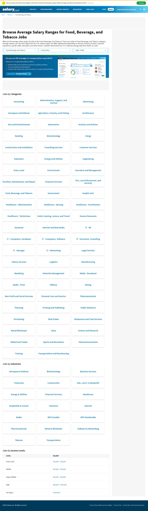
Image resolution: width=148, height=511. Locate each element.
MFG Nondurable (88, 417)
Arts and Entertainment (19, 124)
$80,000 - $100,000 (60, 485)
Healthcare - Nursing (53, 204)
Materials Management (53, 273)
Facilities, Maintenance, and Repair (19, 181)
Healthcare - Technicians (18, 216)
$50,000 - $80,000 (59, 477)
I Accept (141, 3)
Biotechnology (53, 136)
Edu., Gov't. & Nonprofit (88, 382)
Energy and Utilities (53, 158)
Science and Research (88, 330)
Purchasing (19, 319)
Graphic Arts (88, 193)
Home (3, 15)
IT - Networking (53, 250)
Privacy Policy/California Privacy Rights (100, 505)
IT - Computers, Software (53, 239)
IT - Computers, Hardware (19, 239)
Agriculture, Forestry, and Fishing (53, 113)
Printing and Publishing (53, 307)
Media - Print (19, 284)
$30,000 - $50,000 (59, 469)
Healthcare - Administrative (19, 204)
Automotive (53, 124)
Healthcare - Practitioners (88, 204)
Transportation (53, 440)
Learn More (91, 3)
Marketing (19, 273)
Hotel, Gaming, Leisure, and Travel (53, 216)
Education (19, 158)
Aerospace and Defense (19, 113)
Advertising (88, 101)
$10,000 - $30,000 (59, 461)
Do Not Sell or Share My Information (133, 505)
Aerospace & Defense (18, 371)
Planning (19, 307)
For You (33, 9)
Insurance (18, 227)
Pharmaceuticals (88, 296)
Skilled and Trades (18, 342)
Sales (53, 330)
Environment (53, 170)
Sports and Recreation (53, 342)
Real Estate (53, 319)
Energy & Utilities (19, 394)
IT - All (88, 227)
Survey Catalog (63, 9)
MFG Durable (53, 417)
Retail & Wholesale (53, 428)
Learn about (19, 74)
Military (53, 284)
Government (53, 193)
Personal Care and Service (53, 296)
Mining (88, 284)
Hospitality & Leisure (19, 405)
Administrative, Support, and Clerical (53, 101)
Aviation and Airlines (88, 124)
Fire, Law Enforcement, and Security (88, 181)
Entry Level (19, 170)
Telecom (19, 440)
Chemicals (19, 382)
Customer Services (88, 147)
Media (19, 417)
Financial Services (53, 181)
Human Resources (88, 216)
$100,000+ (56, 492)
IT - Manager (19, 250)
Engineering (88, 158)
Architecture (88, 113)
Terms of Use (117, 505)
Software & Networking (88, 428)
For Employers (47, 9)
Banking (19, 136)
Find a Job (90, 9)
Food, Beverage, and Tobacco (18, 193)
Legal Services (88, 250)
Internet (88, 405)
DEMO (111, 9)
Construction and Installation (19, 147)
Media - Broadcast (88, 273)
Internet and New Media (53, 227)
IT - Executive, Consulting (88, 239)
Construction (54, 382)
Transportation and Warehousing (53, 353)
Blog (104, 9)
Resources (78, 9)
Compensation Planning (126, 9)
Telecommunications (88, 342)
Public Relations (88, 307)
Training (19, 353)
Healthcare (88, 394)
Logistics (53, 261)
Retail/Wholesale (19, 330)
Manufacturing (88, 261)
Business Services (88, 371)
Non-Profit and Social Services (19, 296)
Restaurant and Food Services (88, 319)
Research (10, 15)
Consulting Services (53, 147)
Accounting (19, 101)
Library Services (19, 261)
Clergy (88, 136)
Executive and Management (88, 170)
